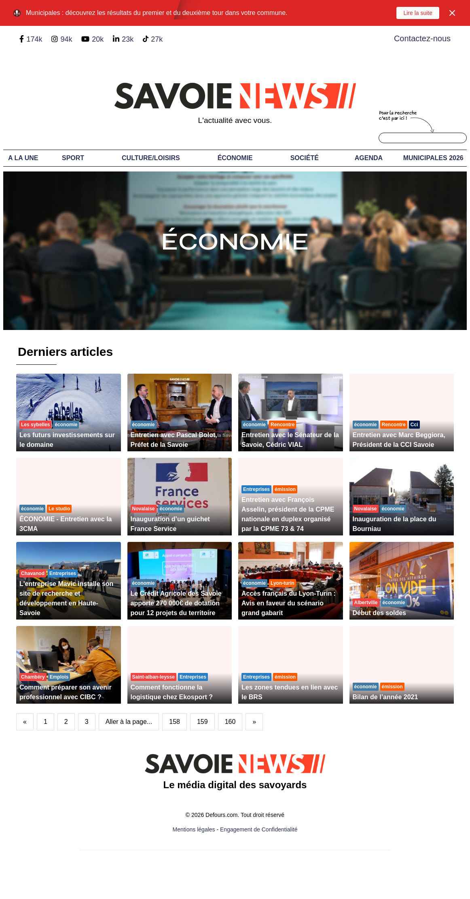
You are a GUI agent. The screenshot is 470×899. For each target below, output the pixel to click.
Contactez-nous (422, 38)
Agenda (369, 157)
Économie (235, 157)
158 (174, 721)
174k (34, 39)
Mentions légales (194, 829)
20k (98, 39)
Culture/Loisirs (151, 157)
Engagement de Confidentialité (258, 829)
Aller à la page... (129, 721)
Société (304, 157)
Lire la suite (417, 13)
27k (157, 39)
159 (202, 721)
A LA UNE (23, 157)
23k (127, 39)
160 (230, 721)
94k (66, 39)
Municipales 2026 (433, 157)
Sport (73, 157)
